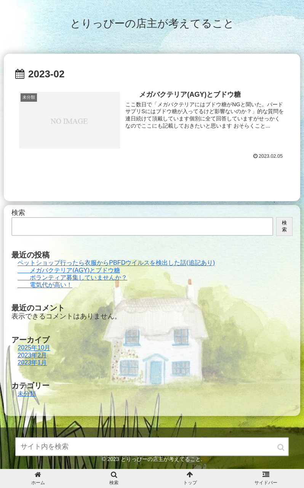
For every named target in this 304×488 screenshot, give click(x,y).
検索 (18, 212)
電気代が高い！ (45, 285)
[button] (281, 447)
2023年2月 (32, 355)
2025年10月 (34, 347)
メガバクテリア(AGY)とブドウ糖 (69, 270)
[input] (152, 446)
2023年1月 (32, 362)
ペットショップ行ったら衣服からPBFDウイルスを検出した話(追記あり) (116, 262)
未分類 (27, 393)
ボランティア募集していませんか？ (72, 277)
